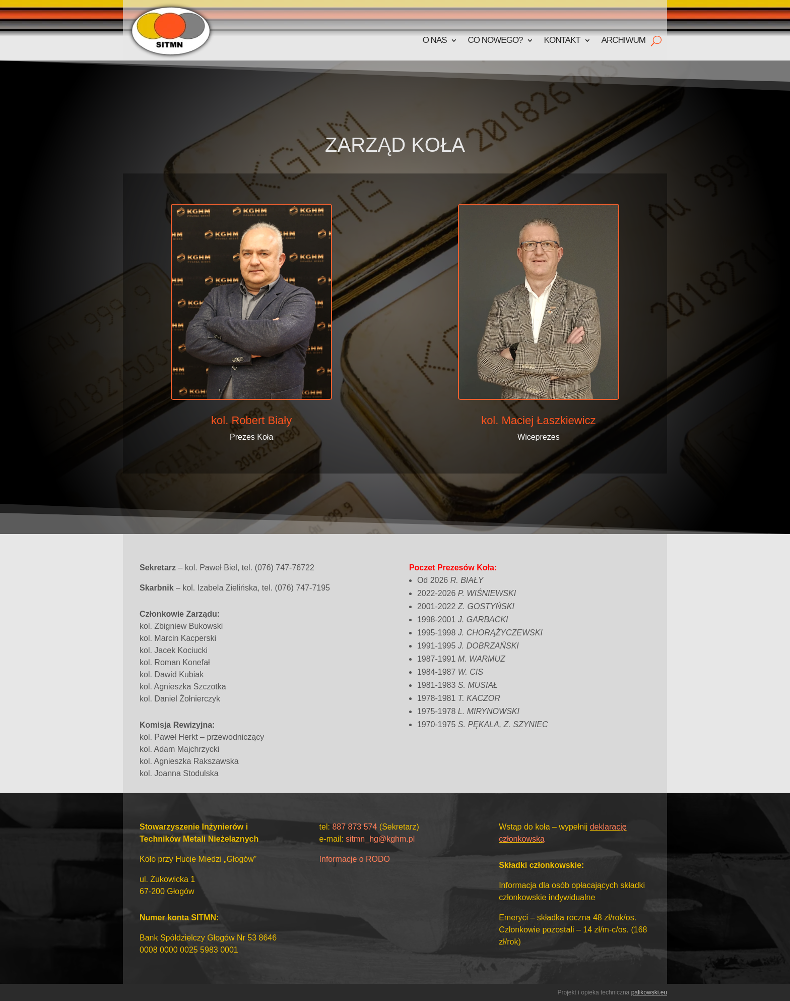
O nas (435, 40)
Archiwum (623, 40)
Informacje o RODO (354, 859)
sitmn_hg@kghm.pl (380, 839)
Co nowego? (495, 40)
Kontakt (562, 40)
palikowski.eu (649, 992)
